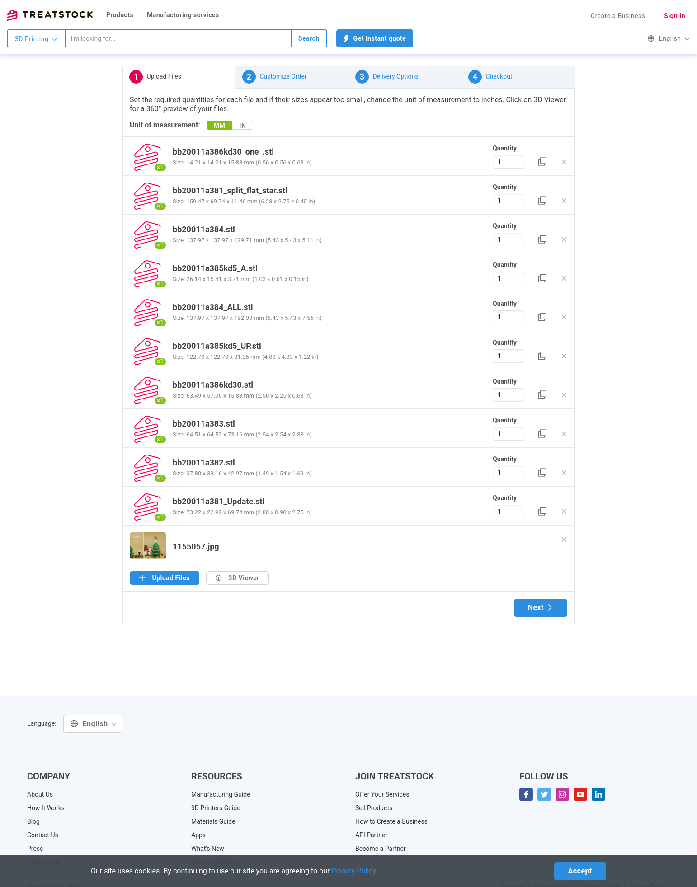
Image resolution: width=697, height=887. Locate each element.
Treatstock (50, 15)
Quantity (505, 148)
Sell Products (373, 808)
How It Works (46, 808)
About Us (40, 794)
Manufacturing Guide (220, 794)
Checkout (490, 77)
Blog (33, 821)
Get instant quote (375, 38)
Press (35, 848)
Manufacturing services (183, 15)
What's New (207, 848)
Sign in (674, 15)
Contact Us (42, 835)
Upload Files (155, 77)
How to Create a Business (391, 821)
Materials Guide (213, 821)
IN (242, 125)
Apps (198, 835)
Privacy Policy (354, 871)
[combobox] (178, 38)
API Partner (371, 835)
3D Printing (36, 38)
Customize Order (274, 77)
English (669, 38)
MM (220, 125)
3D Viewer (237, 578)
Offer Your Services (382, 794)
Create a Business (618, 15)
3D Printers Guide (215, 808)
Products (119, 15)
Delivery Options (386, 77)
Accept (580, 871)
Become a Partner (380, 848)
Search (309, 38)
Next (540, 607)
